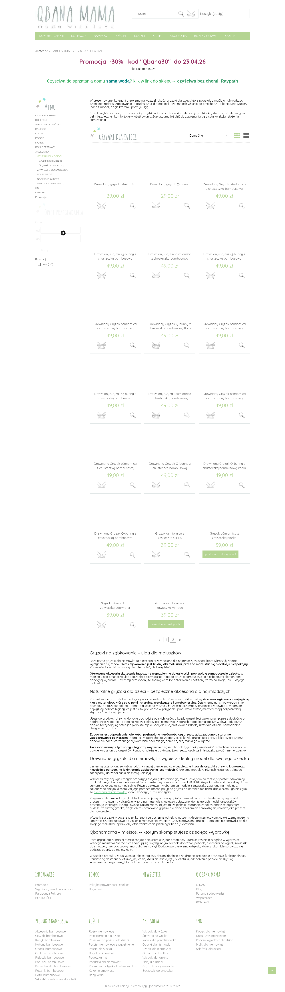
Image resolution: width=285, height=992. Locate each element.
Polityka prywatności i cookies (109, 885)
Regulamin (96, 889)
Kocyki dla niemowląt (210, 931)
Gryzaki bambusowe (49, 936)
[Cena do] (61, 238)
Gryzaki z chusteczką (51, 165)
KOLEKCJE (41, 120)
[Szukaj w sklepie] (156, 14)
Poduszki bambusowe (50, 962)
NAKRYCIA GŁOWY (48, 178)
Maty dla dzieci (152, 962)
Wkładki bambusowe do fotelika (56, 979)
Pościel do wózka (100, 949)
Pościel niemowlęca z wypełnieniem (113, 944)
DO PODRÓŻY (45, 174)
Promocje (41, 197)
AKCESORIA (42, 151)
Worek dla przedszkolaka (159, 940)
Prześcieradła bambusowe (53, 966)
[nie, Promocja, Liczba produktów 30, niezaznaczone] (44, 264)
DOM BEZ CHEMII (45, 115)
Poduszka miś (98, 957)
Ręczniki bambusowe (49, 970)
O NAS (200, 885)
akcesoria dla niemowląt (110, 792)
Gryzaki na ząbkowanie (158, 966)
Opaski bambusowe (48, 949)
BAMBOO (40, 129)
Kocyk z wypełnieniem (211, 936)
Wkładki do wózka (154, 931)
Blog (199, 889)
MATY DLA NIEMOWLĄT (51, 183)
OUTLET (40, 188)
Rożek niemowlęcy (101, 931)
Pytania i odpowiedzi (210, 893)
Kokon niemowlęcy (101, 970)
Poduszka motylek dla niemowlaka (112, 966)
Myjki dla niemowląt (209, 944)
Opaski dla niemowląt (157, 944)
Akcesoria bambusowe (50, 931)
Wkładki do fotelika (155, 957)
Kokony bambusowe (49, 944)
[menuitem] (51, 36)
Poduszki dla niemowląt (105, 962)
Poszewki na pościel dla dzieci (109, 940)
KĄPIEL (39, 142)
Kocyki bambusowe (48, 940)
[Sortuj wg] (209, 135)
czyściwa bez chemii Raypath (207, 81)
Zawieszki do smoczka (157, 970)
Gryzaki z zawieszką (50, 160)
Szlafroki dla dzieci (208, 949)
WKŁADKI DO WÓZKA (48, 124)
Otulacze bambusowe (49, 953)
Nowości (40, 192)
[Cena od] (61, 230)
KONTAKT (203, 902)
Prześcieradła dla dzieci (104, 936)
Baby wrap (96, 975)
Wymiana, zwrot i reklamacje (54, 889)
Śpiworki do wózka (154, 936)
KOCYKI (39, 133)
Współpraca (204, 898)
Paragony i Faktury (48, 893)
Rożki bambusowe (47, 975)
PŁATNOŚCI (43, 898)
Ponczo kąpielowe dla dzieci (215, 940)
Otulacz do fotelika (155, 953)
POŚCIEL (40, 138)
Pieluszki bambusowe (49, 957)
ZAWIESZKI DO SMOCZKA (52, 169)
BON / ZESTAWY (45, 147)
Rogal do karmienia (102, 953)
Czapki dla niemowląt (156, 949)
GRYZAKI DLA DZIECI (49, 156)
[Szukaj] (181, 13)
